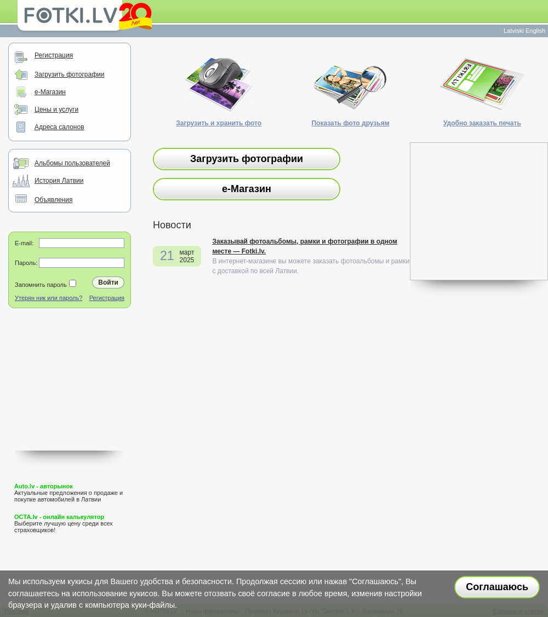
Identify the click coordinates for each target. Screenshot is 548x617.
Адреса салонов (59, 127)
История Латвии (59, 180)
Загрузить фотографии (69, 74)
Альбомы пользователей (72, 163)
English (535, 30)
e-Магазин (50, 92)
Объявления (53, 200)
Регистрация (54, 55)
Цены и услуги (56, 109)
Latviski (514, 30)
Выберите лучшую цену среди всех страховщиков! (63, 523)
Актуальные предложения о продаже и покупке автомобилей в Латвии (68, 493)
